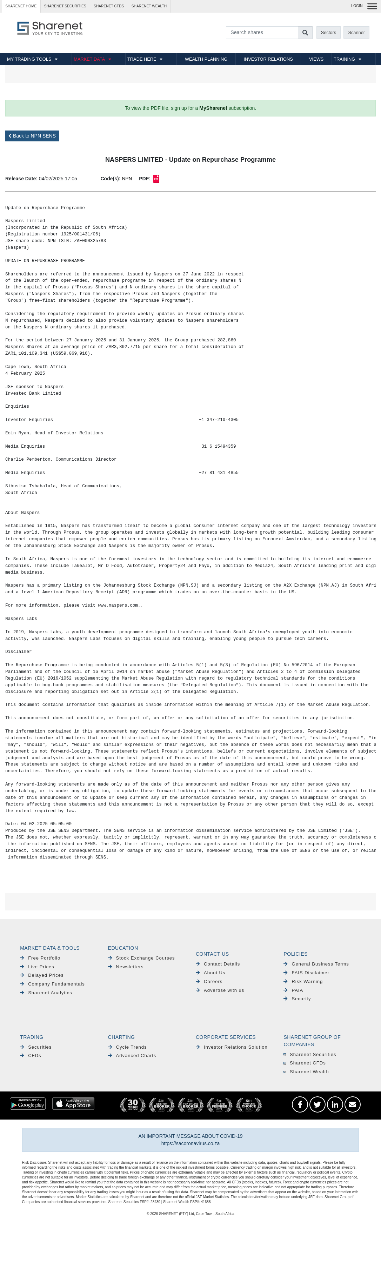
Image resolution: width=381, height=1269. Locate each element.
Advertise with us (220, 990)
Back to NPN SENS (32, 136)
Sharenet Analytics (46, 992)
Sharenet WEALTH (149, 6)
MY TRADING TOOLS (29, 59)
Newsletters (126, 966)
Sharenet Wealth (306, 1071)
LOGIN (357, 6)
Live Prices (37, 966)
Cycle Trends (127, 1047)
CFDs (30, 1055)
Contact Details (218, 964)
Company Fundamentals (52, 984)
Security (297, 998)
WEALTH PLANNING (206, 59)
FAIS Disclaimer (306, 972)
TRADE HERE (141, 59)
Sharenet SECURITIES (65, 6)
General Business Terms (316, 964)
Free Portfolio (40, 958)
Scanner (356, 32)
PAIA (293, 990)
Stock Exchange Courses (141, 958)
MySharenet (213, 108)
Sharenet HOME (20, 6)
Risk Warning (303, 981)
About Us (211, 972)
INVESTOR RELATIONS (268, 59)
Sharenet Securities (309, 1054)
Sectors (328, 32)
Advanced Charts (132, 1055)
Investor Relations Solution (232, 1047)
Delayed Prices (42, 975)
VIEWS (316, 59)
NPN (127, 178)
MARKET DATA (89, 59)
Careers (209, 981)
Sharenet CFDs (109, 6)
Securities (36, 1047)
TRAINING (344, 59)
